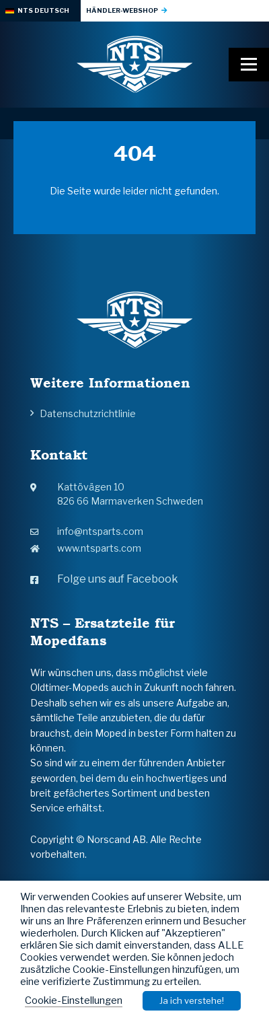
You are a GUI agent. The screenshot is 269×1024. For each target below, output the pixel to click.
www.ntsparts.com (85, 548)
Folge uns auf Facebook (104, 579)
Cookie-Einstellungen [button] (73, 1000)
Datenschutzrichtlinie (88, 413)
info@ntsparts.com (86, 531)
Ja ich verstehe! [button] (191, 1000)
